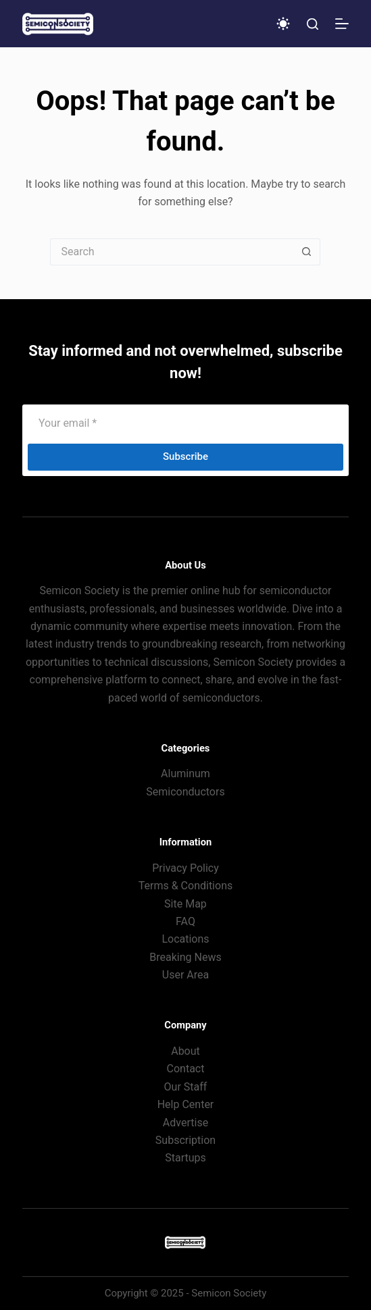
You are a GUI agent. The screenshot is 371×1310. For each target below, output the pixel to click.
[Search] (312, 24)
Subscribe (185, 456)
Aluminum (185, 773)
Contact (186, 1068)
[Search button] (306, 251)
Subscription (185, 1140)
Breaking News (185, 957)
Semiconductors (185, 791)
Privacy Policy (185, 868)
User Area (185, 974)
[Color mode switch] (283, 23)
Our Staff (185, 1086)
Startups (185, 1157)
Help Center (185, 1104)
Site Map (185, 903)
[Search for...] (171, 251)
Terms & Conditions (186, 885)
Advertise (185, 1122)
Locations (185, 939)
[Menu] (342, 23)
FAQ (185, 921)
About (185, 1051)
